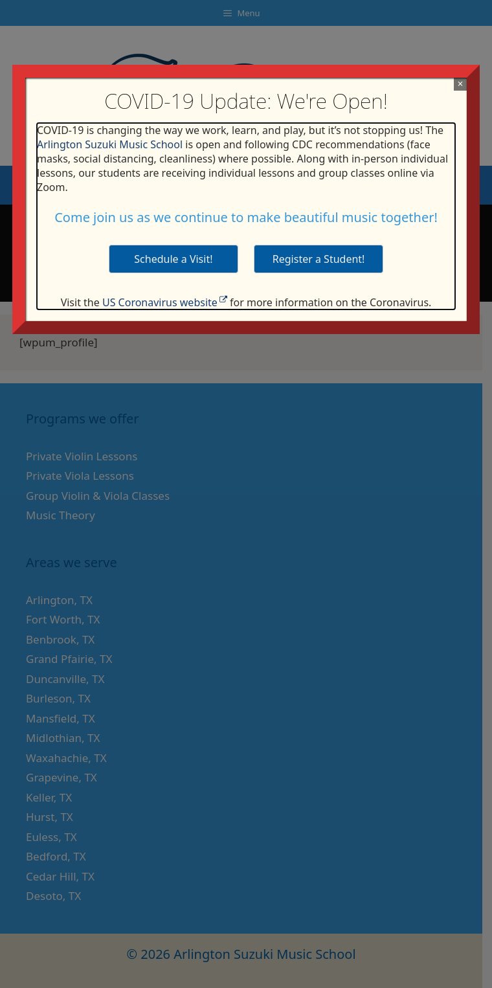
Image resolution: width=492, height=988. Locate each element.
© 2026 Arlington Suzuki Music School (246, 954)
